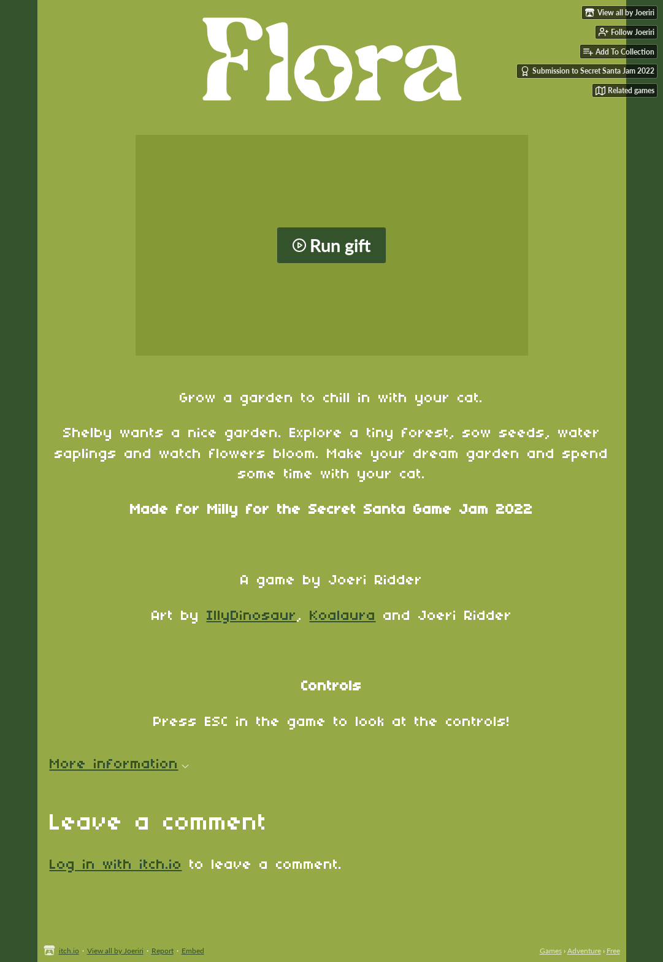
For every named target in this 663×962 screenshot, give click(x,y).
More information (119, 764)
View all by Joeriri (115, 950)
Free (613, 950)
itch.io (69, 950)
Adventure (584, 950)
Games (551, 950)
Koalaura (343, 616)
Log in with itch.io (116, 865)
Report (162, 950)
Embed (193, 950)
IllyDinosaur (252, 616)
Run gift (331, 245)
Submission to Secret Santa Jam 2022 (587, 71)
